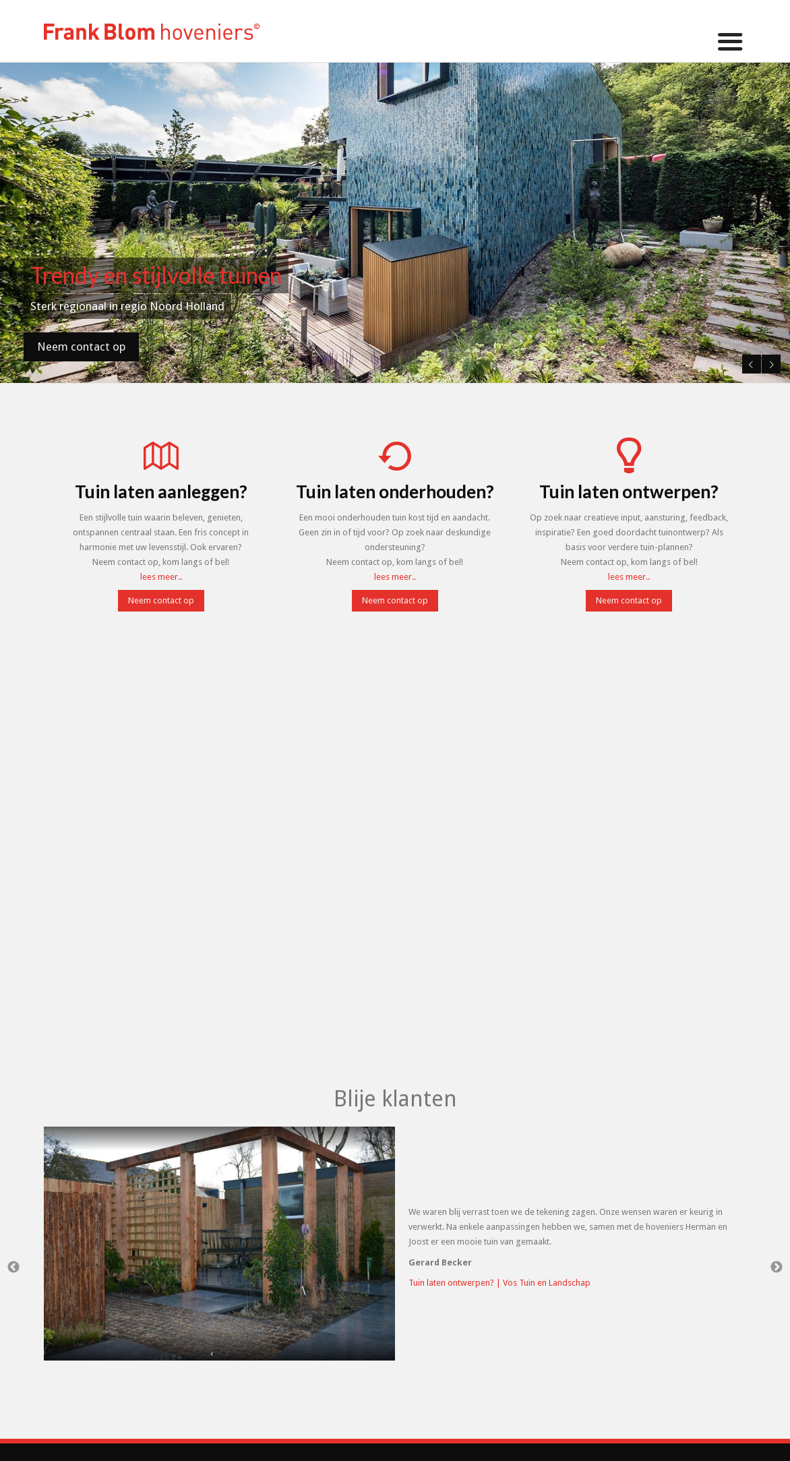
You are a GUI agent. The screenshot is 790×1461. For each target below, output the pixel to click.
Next (769, 362)
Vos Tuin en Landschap (546, 1283)
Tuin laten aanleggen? (161, 491)
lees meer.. (161, 577)
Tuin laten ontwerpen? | (455, 1283)
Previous (749, 362)
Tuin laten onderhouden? (395, 491)
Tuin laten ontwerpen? (629, 491)
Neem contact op (81, 346)
